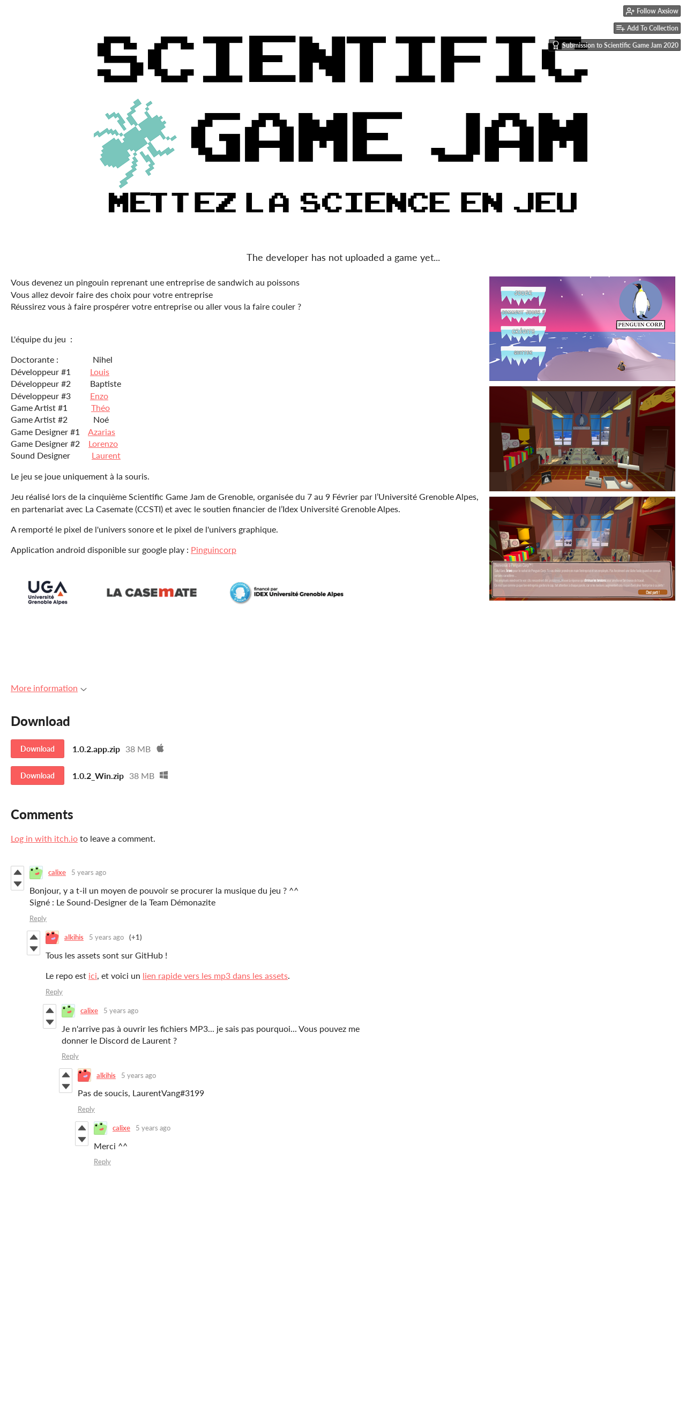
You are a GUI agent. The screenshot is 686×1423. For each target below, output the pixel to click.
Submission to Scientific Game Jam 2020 (614, 45)
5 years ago (88, 872)
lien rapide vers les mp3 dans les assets (215, 975)
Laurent (106, 455)
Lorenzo (103, 443)
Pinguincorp (213, 549)
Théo (100, 407)
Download (37, 748)
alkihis (74, 937)
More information (49, 688)
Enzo (99, 396)
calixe (57, 872)
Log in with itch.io (44, 838)
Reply (38, 918)
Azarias (101, 431)
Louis (99, 371)
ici (92, 975)
